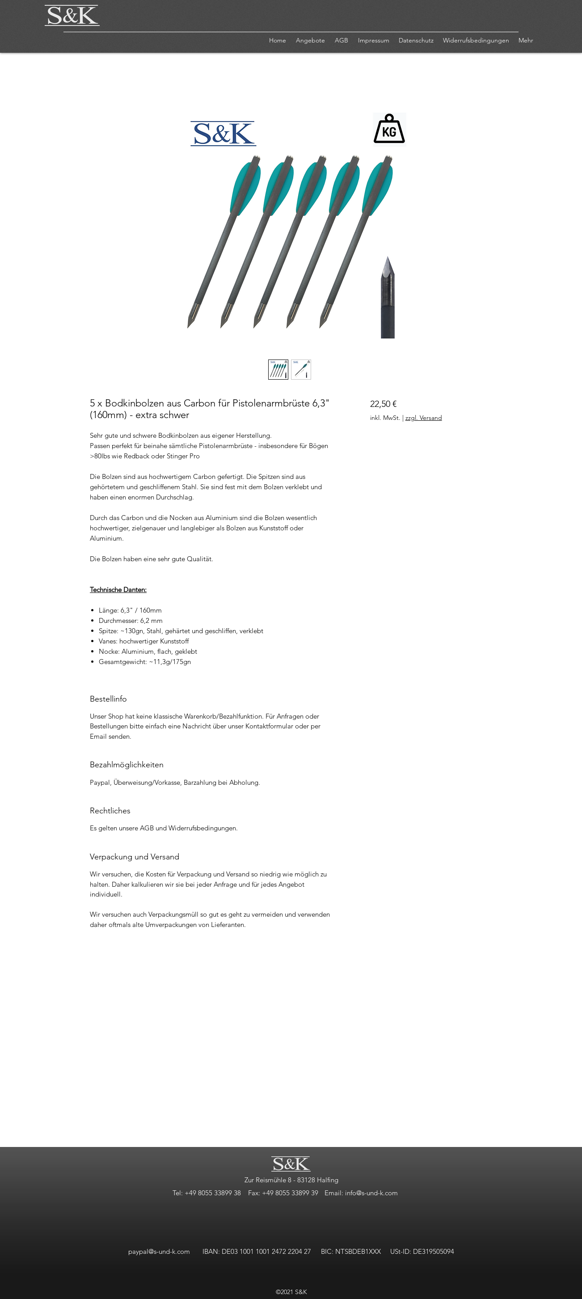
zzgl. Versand (423, 418)
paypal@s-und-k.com (159, 1251)
